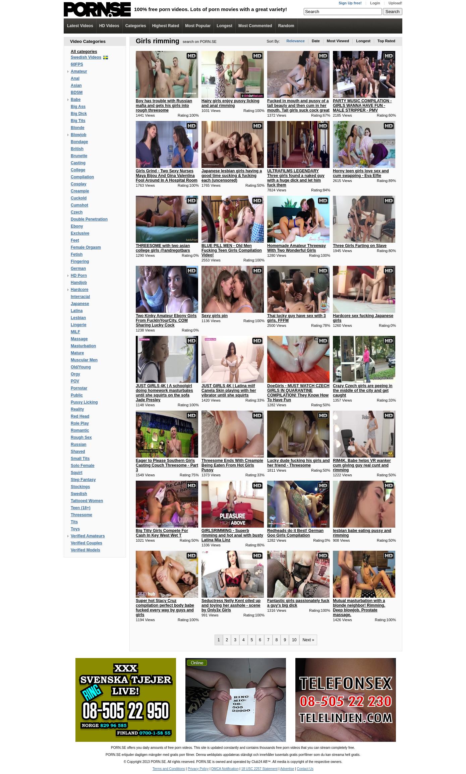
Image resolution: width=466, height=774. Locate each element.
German (78, 268)
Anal (75, 78)
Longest (224, 25)
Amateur (79, 71)
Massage (79, 339)
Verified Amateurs (88, 536)
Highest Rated (165, 25)
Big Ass (78, 106)
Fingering (80, 261)
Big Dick (79, 113)
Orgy (75, 374)
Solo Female (83, 465)
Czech (76, 212)
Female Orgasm (86, 247)
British (77, 148)
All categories (84, 51)
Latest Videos (80, 25)
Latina (76, 310)
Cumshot (79, 205)
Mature (77, 353)
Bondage (79, 141)
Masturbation (83, 346)
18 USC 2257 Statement (259, 769)
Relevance (296, 41)
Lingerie (78, 324)
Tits (74, 522)
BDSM (76, 92)
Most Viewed (338, 41)
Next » (308, 640)
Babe (75, 99)
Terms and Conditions (169, 769)
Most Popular (198, 25)
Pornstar (79, 388)
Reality (77, 409)
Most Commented (255, 25)
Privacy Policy (198, 769)
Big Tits (78, 120)
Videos (109, 25)
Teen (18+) (81, 507)
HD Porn (79, 275)
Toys (75, 529)
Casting (78, 163)
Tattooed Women (87, 500)
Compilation (82, 177)
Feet (75, 240)
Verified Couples (86, 543)
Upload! (395, 3)
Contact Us (305, 769)
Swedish (79, 493)
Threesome (81, 515)
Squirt (76, 472)
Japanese (80, 303)
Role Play (80, 423)
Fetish (76, 254)
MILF (75, 332)
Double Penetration (89, 219)
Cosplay (78, 184)
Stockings (80, 486)
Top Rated (386, 41)
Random (286, 25)
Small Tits (80, 458)
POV (75, 381)
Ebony (77, 226)
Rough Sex (81, 437)
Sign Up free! (350, 3)
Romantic (80, 430)
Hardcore (80, 289)
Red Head (80, 416)
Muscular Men (84, 360)
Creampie (80, 191)
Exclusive (80, 233)
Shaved (78, 451)
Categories (135, 25)
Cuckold (78, 198)
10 (294, 640)
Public (77, 395)
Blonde (77, 127)
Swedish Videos (86, 57)
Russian (78, 444)
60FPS (77, 64)
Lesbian (78, 317)
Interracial (80, 296)
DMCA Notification (224, 769)
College (78, 170)
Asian (76, 85)
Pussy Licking (84, 402)
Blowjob (78, 134)
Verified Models (85, 550)
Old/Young (81, 367)
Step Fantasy (83, 479)
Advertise (287, 769)
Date (316, 41)
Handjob (79, 282)
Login (375, 3)
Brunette (79, 156)
